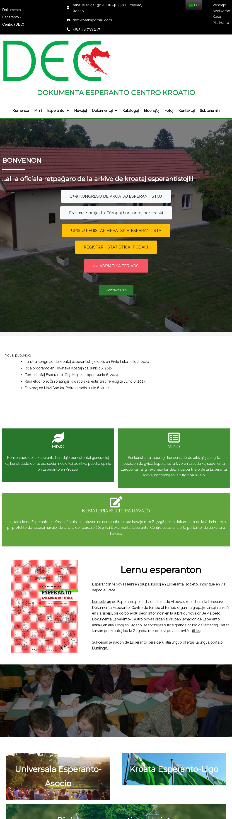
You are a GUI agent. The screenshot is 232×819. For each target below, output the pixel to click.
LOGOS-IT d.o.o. (138, 802)
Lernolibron (98, 489)
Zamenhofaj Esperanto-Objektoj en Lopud (60, 303)
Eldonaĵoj (152, 65)
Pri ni (37, 65)
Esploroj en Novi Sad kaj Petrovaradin (55, 316)
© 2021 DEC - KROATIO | (102, 802)
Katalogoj (131, 65)
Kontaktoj (187, 65)
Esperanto (57, 66)
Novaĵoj (80, 65)
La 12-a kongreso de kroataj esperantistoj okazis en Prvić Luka (76, 290)
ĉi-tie (181, 518)
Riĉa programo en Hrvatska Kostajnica (56, 297)
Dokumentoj (104, 66)
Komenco (20, 65)
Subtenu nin (211, 65)
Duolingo (96, 536)
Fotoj (169, 65)
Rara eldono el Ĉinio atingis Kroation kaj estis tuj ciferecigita (73, 310)
